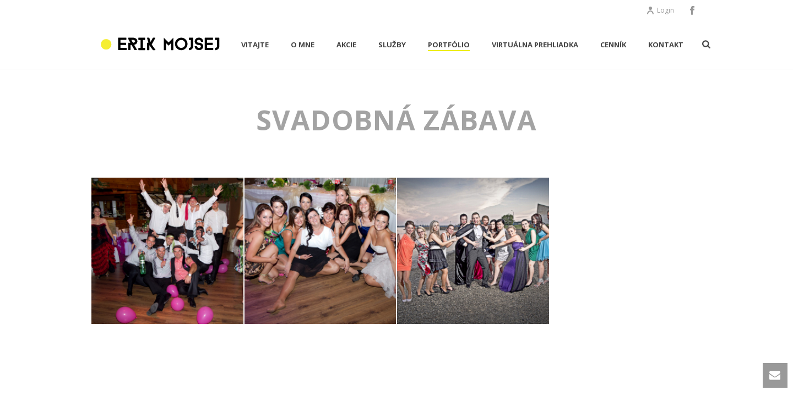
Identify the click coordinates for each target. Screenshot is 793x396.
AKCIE (346, 45)
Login (660, 10)
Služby (392, 45)
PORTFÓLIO (449, 45)
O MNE (302, 45)
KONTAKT (665, 45)
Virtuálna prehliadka (535, 45)
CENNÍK (613, 45)
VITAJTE (255, 45)
